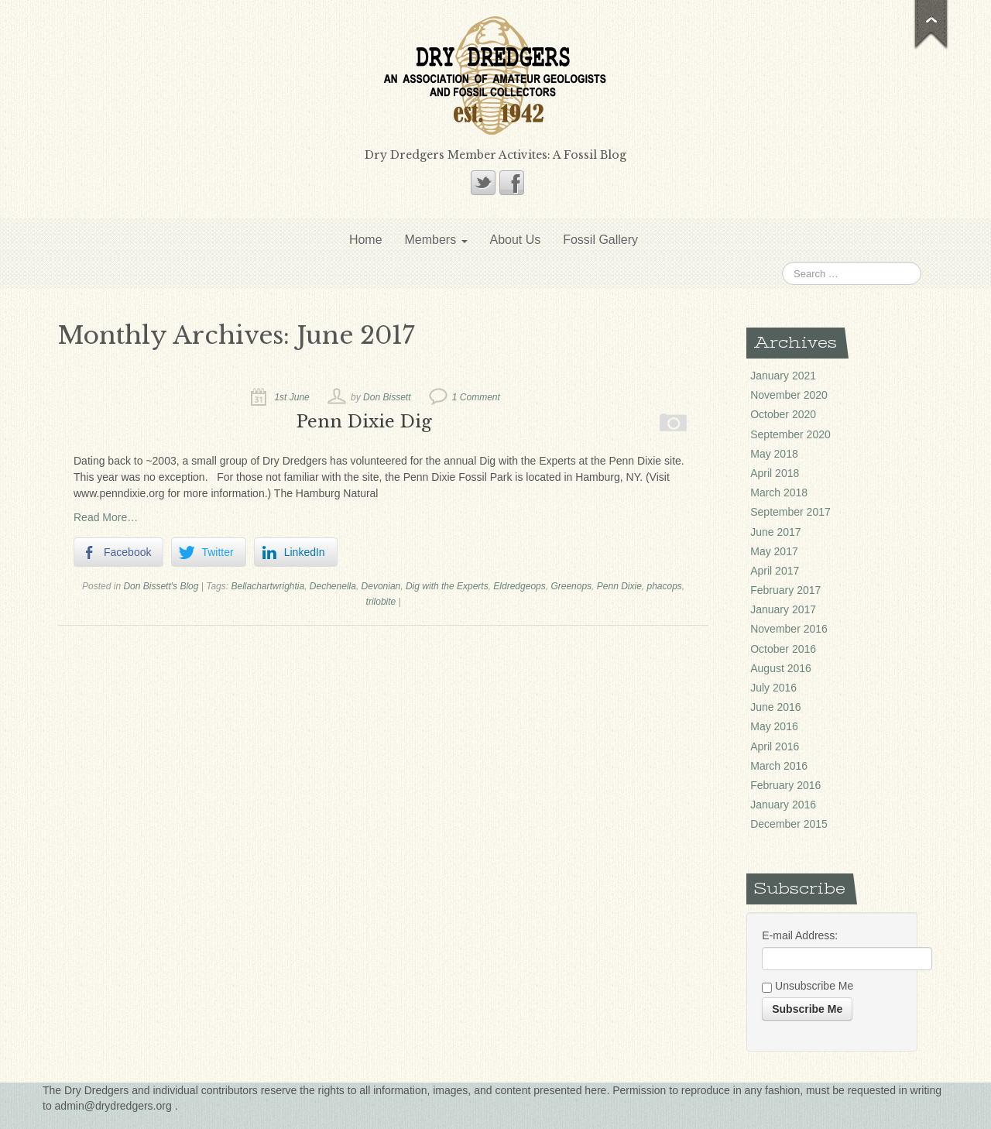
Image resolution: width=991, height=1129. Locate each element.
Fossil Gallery (600, 239)
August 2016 (780, 668)
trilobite (381, 601)
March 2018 (779, 492)
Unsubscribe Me (807, 986)
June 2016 (775, 707)
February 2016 (785, 785)
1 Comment (476, 397)
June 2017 (775, 532)
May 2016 (773, 726)
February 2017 (785, 590)
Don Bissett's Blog (160, 586)
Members (435, 239)
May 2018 (773, 454)
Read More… (106, 517)
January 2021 (783, 375)
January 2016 (783, 804)
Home (365, 239)
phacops (663, 586)
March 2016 (779, 766)
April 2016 (774, 746)
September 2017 (790, 512)
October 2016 (783, 649)
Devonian (381, 586)
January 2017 (783, 609)
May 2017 (773, 551)
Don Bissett (386, 397)
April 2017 (774, 570)
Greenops (571, 586)
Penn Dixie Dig (364, 421)
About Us (514, 239)
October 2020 (783, 414)
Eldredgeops (519, 586)
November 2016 (789, 629)
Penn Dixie (619, 586)
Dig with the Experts (447, 586)
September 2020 (790, 434)
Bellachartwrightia (267, 586)
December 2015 (789, 824)
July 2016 (773, 687)
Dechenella (333, 586)
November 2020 (789, 395)
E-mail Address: (800, 935)
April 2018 (774, 473)
